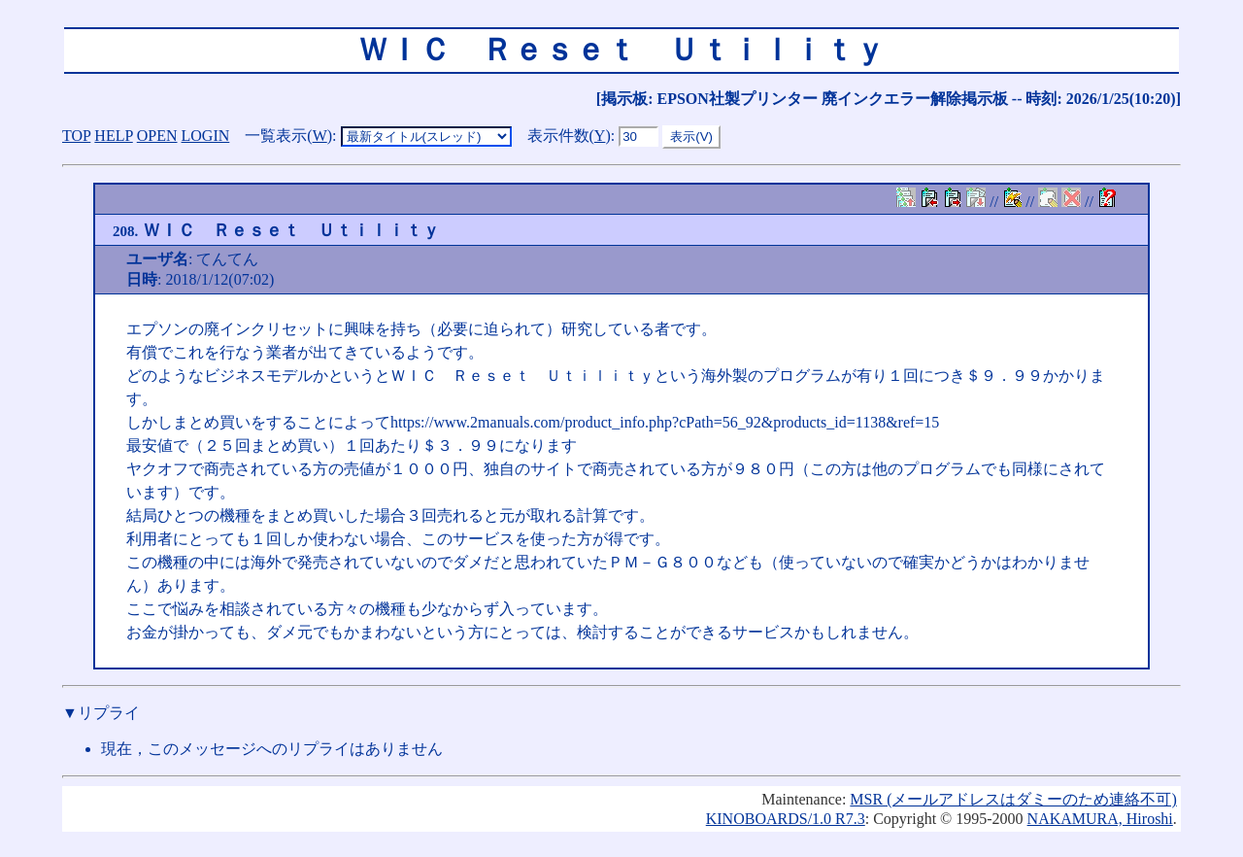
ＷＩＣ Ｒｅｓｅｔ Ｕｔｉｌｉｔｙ (276, 230)
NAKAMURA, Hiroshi (1100, 818)
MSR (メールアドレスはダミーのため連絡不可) (1013, 799)
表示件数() (569, 135)
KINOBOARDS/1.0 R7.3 (785, 818)
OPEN (157, 135)
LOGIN (206, 135)
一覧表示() (288, 135)
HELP (113, 135)
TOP (76, 135)
